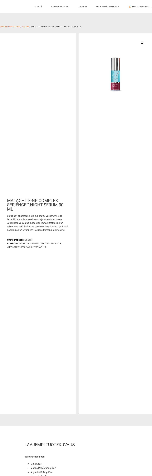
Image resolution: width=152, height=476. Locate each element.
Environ (83, 6)
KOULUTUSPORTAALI (140, 6)
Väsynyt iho (40, 247)
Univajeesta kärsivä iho (20, 247)
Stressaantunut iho (51, 243)
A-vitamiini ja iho (61, 6)
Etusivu (4, 27)
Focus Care (14, 27)
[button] (142, 43)
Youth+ (25, 27)
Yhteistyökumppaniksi (108, 6)
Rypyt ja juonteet (30, 243)
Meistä (39, 6)
